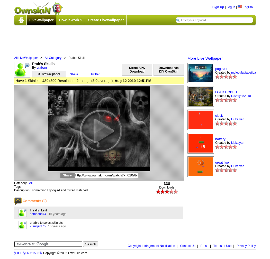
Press (205, 246)
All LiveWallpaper (26, 58)
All (30, 183)
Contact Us (187, 246)
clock (219, 116)
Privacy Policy (246, 246)
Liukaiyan (237, 119)
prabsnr (42, 67)
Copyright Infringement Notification (151, 246)
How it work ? (70, 20)
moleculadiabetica (243, 72)
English (245, 7)
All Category (53, 58)
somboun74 (38, 214)
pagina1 (221, 69)
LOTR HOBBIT (226, 92)
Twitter (95, 74)
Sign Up (218, 7)
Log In (231, 7)
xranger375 (38, 226)
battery (220, 139)
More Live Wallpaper (205, 58)
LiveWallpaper (41, 20)
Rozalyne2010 (241, 96)
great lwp (222, 162)
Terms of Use (222, 246)
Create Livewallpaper (106, 20)
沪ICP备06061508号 (28, 253)
